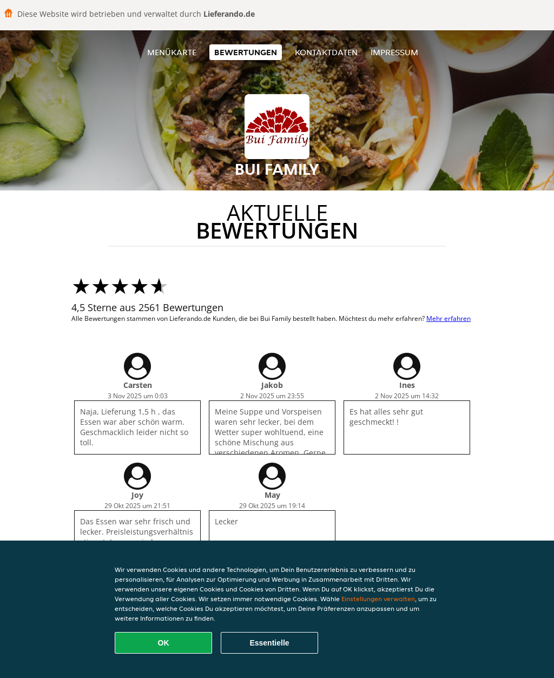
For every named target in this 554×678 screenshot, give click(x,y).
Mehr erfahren (448, 318)
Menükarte (171, 52)
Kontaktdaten (326, 52)
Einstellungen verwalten (378, 599)
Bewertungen (245, 52)
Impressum (394, 52)
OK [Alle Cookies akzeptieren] (163, 642)
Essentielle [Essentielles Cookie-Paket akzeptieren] (269, 642)
